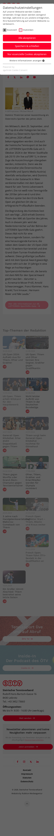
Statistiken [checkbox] (28, 29)
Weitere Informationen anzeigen (27, 60)
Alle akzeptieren (27, 38)
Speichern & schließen (27, 46)
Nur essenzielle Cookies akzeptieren (27, 54)
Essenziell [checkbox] (12, 29)
